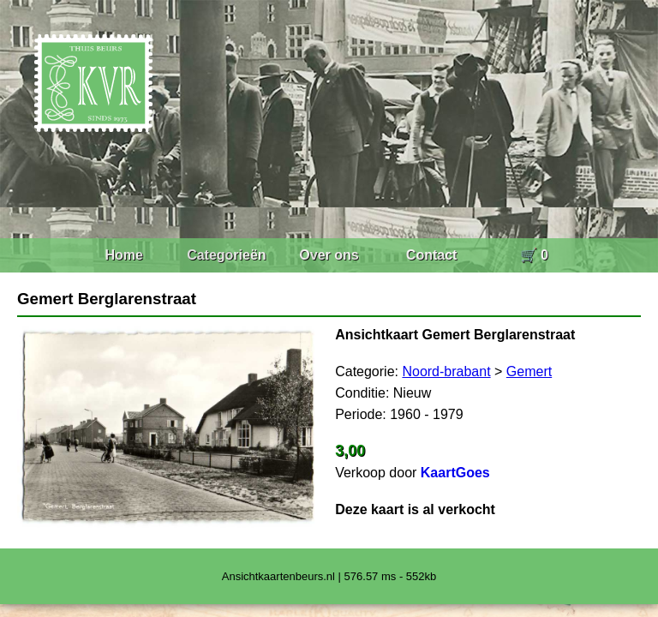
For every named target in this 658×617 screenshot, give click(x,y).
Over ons (328, 255)
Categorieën (226, 255)
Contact (432, 255)
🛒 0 (534, 255)
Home (123, 255)
